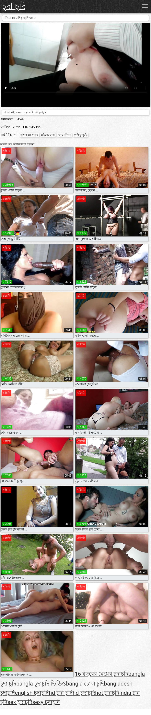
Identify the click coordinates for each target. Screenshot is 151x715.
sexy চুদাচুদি (46, 702)
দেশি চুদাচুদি (80, 135)
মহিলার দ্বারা (48, 135)
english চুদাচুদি (32, 693)
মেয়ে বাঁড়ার (64, 135)
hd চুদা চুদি (61, 693)
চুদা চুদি (13, 6)
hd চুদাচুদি (84, 693)
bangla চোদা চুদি (85, 683)
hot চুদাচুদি (107, 693)
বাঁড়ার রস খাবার (29, 135)
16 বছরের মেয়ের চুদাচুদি (101, 674)
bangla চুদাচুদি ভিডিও (41, 683)
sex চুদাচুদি (19, 702)
